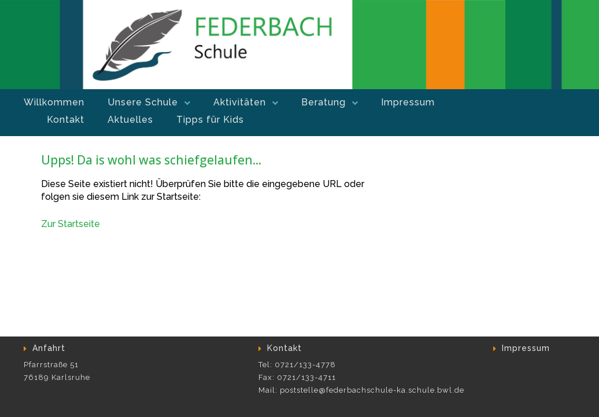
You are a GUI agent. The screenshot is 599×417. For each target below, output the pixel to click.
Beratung (323, 102)
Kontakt (65, 119)
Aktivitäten (239, 102)
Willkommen (54, 102)
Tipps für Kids (210, 119)
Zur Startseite (70, 223)
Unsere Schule (143, 102)
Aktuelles (130, 119)
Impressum (408, 102)
